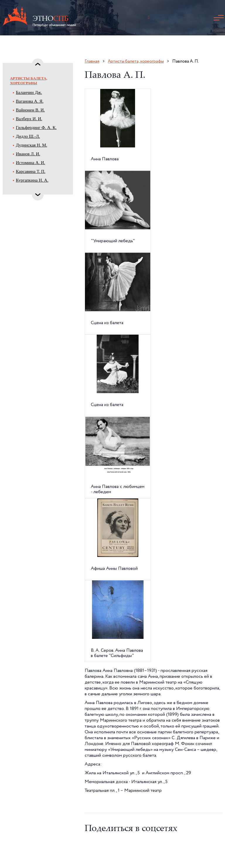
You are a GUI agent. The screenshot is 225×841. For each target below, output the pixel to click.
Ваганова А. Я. (29, 101)
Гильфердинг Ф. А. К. (36, 127)
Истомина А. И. (30, 162)
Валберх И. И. (29, 118)
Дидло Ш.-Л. (28, 136)
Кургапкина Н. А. (32, 180)
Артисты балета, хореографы (28, 80)
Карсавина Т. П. (30, 171)
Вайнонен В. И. (30, 110)
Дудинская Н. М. (31, 145)
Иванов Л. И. (28, 154)
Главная (92, 61)
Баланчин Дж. (29, 92)
